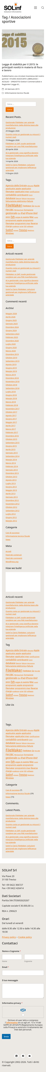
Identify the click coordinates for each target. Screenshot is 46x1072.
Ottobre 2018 (11, 385)
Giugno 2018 (11, 395)
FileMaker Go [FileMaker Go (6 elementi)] (28, 205)
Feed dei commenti (14, 558)
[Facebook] (23, 1056)
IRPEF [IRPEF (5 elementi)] (8, 217)
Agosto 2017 (11, 415)
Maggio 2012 (11, 520)
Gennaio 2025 (12, 323)
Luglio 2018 (11, 391)
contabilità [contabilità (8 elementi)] (11, 194)
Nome (4, 961)
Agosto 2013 (11, 480)
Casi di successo (13, 532)
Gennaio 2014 (12, 470)
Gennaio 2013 (12, 497)
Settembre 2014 (12, 456)
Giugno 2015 (11, 446)
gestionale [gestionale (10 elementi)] (11, 213)
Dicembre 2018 (12, 378)
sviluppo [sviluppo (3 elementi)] (15, 230)
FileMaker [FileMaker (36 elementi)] (14, 205)
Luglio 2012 (11, 514)
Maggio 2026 (11, 313)
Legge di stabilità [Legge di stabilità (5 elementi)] (22, 217)
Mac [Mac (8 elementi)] (32, 216)
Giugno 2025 (11, 320)
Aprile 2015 (10, 449)
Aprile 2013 (10, 493)
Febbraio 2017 (12, 432)
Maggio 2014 (11, 459)
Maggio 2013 (11, 490)
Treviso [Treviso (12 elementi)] (23, 230)
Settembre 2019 (12, 361)
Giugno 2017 (11, 419)
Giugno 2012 (11, 517)
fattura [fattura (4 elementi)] (24, 198)
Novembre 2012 (12, 504)
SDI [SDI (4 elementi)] (25, 226)
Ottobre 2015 (11, 439)
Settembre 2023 (12, 334)
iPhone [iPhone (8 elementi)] (29, 213)
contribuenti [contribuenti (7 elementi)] (22, 194)
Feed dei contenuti (14, 555)
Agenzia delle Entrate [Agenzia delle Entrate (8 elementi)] (16, 185)
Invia (6, 1036)
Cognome (28, 961)
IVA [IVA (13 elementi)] (13, 217)
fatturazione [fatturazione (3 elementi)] (31, 198)
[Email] (29, 1056)
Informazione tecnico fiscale (17, 93)
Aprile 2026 (10, 317)
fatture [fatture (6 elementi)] (30, 201)
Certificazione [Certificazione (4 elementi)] (34, 192)
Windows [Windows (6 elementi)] (10, 233)
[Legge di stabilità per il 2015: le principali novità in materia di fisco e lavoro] (23, 44)
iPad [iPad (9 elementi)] (23, 213)
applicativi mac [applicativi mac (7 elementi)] (22, 191)
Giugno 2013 (11, 486)
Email (5, 967)
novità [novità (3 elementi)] (36, 217)
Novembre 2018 (12, 381)
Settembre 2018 (12, 388)
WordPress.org (12, 561)
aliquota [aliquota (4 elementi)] (30, 186)
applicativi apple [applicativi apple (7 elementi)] (13, 188)
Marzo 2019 (11, 374)
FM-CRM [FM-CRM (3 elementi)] (37, 206)
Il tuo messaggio (10, 980)
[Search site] (42, 7)
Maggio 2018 (11, 398)
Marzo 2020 (11, 351)
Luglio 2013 (11, 483)
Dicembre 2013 (12, 473)
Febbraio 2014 (12, 466)
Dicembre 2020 (12, 340)
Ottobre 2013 (11, 476)
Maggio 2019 (11, 371)
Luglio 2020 (11, 344)
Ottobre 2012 (11, 507)
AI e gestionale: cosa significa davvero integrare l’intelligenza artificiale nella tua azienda (22, 155)
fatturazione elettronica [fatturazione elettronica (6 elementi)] (16, 201)
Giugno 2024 (11, 330)
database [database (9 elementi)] (10, 198)
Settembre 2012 (12, 510)
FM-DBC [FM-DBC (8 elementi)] (10, 209)
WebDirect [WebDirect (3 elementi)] (31, 230)
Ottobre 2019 (11, 357)
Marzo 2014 (11, 463)
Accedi (8, 551)
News (8, 539)
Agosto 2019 (11, 364)
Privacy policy (9, 937)
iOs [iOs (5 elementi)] (19, 213)
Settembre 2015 (12, 442)
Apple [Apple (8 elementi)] (36, 185)
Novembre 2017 (12, 408)
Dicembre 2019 (12, 354)
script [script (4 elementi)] (22, 226)
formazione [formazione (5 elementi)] (28, 210)
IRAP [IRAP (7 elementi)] (35, 213)
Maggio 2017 (11, 422)
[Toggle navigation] (35, 8)
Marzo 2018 (11, 402)
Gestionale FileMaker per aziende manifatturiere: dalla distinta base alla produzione (22, 125)
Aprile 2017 (10, 425)
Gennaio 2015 (12, 452)
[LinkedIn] (16, 1056)
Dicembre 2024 (12, 327)
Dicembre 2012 (12, 500)
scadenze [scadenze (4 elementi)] (15, 226)
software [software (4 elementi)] (30, 226)
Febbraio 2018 (12, 405)
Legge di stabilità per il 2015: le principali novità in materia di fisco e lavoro (22, 67)
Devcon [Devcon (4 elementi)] (18, 198)
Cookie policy (25, 937)
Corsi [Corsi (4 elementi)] (30, 195)
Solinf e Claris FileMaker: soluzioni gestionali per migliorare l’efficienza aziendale (21, 167)
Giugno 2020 (11, 347)
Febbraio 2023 (12, 337)
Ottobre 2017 (11, 412)
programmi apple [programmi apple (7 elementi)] (14, 220)
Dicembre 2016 (12, 436)
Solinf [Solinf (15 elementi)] (9, 230)
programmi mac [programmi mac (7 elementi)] (22, 223)
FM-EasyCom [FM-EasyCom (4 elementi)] (18, 210)
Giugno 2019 (11, 368)
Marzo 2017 (11, 429)
